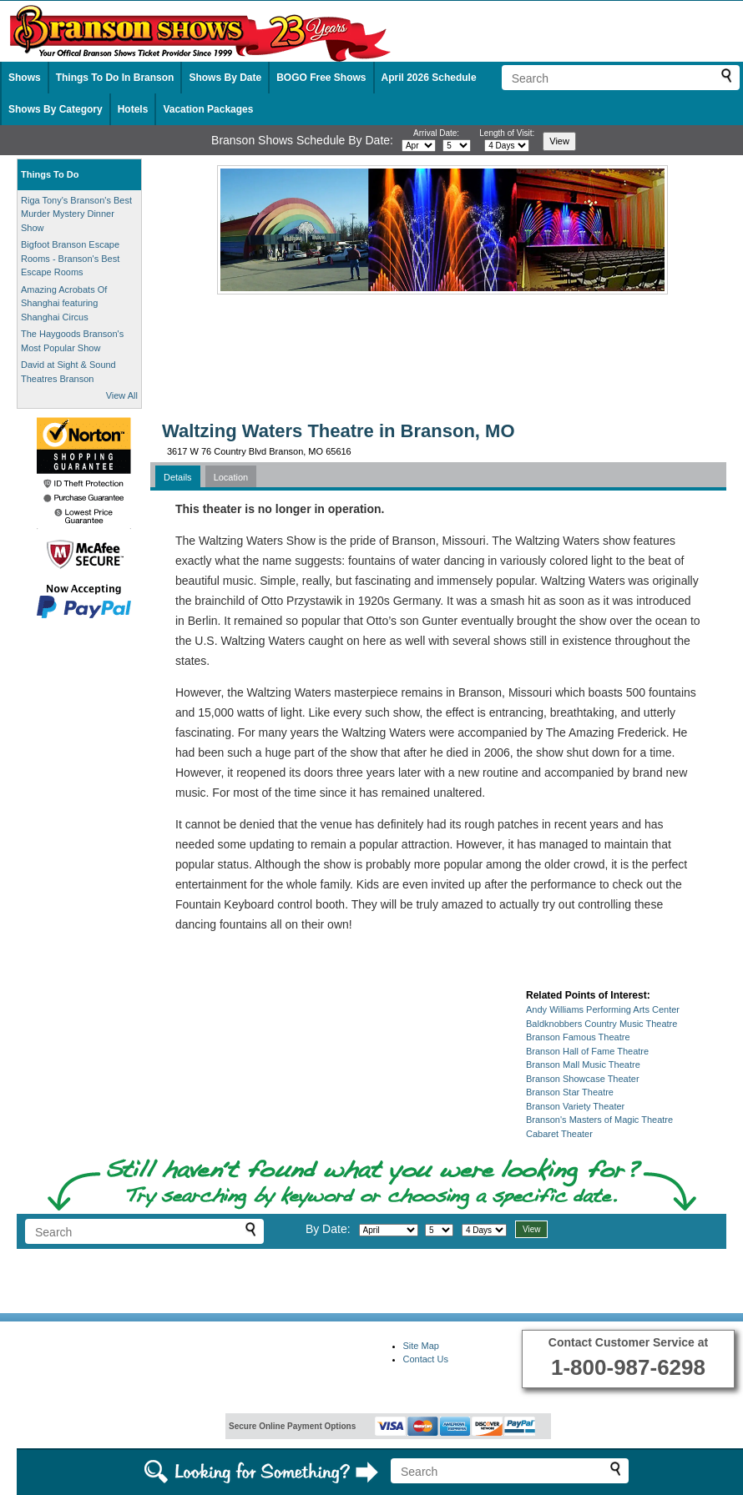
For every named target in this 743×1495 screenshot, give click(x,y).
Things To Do (49, 174)
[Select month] (419, 145)
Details (178, 477)
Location (231, 477)
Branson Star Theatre (570, 1092)
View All (122, 395)
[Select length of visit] (506, 145)
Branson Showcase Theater (582, 1079)
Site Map (421, 1346)
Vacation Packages (208, 109)
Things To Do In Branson (115, 77)
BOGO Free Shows (321, 77)
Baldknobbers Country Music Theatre (601, 1024)
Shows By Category (55, 109)
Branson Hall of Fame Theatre (587, 1051)
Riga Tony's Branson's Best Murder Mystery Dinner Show (76, 214)
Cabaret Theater (559, 1134)
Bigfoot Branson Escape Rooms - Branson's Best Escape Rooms (70, 258)
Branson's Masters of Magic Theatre (599, 1120)
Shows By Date (225, 77)
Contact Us (425, 1359)
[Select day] (456, 145)
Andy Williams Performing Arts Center (603, 1009)
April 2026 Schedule (429, 77)
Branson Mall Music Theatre (583, 1065)
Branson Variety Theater (575, 1106)
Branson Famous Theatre (578, 1037)
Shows (24, 77)
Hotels (133, 109)
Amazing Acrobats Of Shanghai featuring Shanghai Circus (64, 303)
